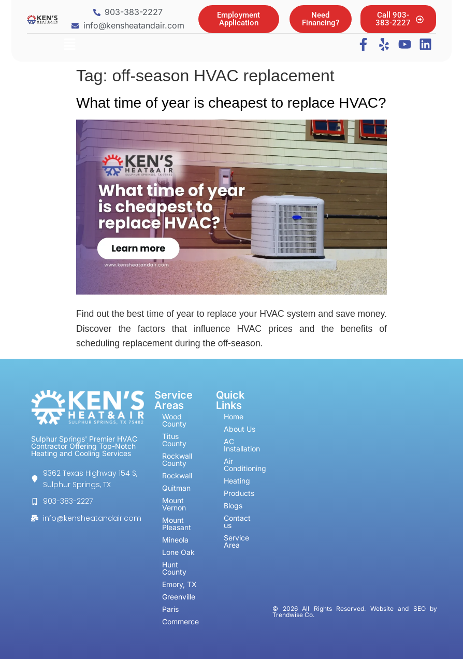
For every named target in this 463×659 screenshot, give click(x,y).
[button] (69, 45)
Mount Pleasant (176, 524)
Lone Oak (178, 552)
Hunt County (174, 568)
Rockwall (177, 475)
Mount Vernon (174, 504)
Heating (237, 480)
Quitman (176, 488)
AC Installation (242, 445)
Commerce (180, 621)
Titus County (174, 440)
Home (233, 416)
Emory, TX (179, 584)
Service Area (236, 541)
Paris (170, 609)
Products (239, 493)
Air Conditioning (245, 465)
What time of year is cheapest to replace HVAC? (231, 103)
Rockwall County (177, 459)
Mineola (175, 539)
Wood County (174, 420)
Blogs (233, 505)
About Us (239, 428)
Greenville (178, 596)
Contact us (237, 522)
